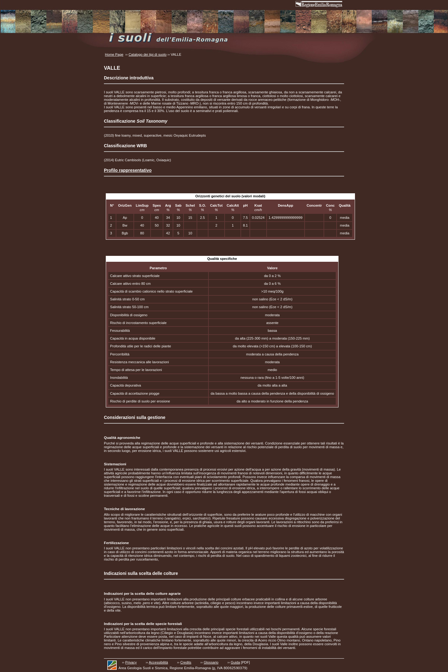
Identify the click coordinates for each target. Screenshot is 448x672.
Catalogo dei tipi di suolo (147, 54)
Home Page (114, 54)
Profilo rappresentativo (128, 170)
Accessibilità (158, 662)
